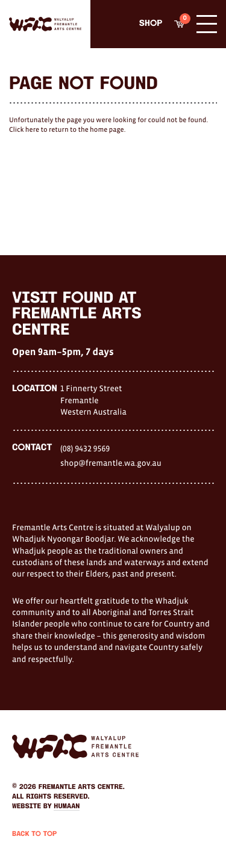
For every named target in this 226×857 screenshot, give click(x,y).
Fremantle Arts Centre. (82, 787)
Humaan (67, 806)
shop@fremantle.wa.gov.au (111, 463)
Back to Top (34, 834)
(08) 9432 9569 (85, 448)
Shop (150, 23)
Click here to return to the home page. (67, 130)
